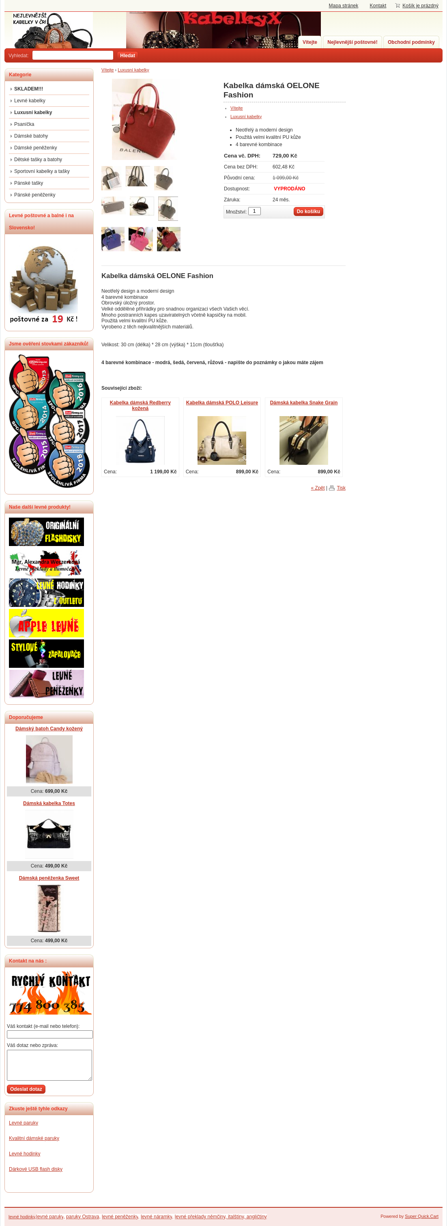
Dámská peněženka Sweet (49, 878)
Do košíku (308, 211)
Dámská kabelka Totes (49, 803)
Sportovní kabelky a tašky (42, 171)
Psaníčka (24, 124)
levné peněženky (120, 1217)
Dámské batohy (31, 136)
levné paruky (49, 1217)
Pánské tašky (28, 183)
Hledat (127, 55)
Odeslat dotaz (26, 1089)
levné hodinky (22, 1216)
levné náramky (156, 1217)
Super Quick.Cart (421, 1216)
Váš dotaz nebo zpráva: (32, 1045)
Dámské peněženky (35, 148)
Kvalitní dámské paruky (34, 1138)
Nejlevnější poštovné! (352, 42)
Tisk (341, 488)
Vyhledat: (19, 55)
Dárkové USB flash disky (35, 1169)
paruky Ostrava (82, 1217)
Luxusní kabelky (133, 69)
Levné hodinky (24, 1154)
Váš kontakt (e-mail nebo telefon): (43, 1026)
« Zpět (318, 488)
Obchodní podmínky (411, 42)
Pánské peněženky (34, 195)
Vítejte (310, 42)
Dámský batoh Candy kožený (49, 729)
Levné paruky (23, 1123)
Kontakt (378, 6)
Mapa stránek (344, 6)
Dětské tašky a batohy (38, 159)
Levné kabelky (29, 101)
